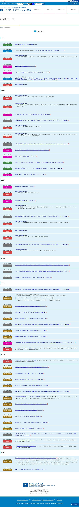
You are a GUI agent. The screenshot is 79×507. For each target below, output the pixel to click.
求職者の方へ (37, 9)
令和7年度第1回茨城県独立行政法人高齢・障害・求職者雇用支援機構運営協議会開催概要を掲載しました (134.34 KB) (42, 120)
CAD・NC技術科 (39, 50)
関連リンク (59, 500)
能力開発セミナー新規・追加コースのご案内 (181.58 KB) (28, 416)
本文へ (4, 1)
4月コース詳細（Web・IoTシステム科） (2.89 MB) (45, 79)
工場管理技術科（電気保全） (29, 78)
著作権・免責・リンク (49, 500)
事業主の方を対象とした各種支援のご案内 (26, 348)
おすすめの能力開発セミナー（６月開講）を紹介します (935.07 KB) (31, 318)
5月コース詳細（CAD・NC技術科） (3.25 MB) (54, 50)
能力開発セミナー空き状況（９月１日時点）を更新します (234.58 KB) (31, 404)
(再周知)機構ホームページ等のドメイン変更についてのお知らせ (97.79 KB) (32, 150)
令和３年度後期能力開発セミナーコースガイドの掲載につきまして (30, 396)
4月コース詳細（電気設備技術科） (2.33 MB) (56, 78)
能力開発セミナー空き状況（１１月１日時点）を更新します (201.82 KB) (32, 367)
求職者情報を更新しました (21, 55)
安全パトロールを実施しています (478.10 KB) (26, 156)
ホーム (1, 27)
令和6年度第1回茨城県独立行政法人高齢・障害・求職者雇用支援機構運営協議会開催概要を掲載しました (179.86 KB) (42, 216)
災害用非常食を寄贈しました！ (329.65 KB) (25, 66)
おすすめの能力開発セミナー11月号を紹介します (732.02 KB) (29, 373)
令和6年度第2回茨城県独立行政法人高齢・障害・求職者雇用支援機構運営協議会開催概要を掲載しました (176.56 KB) (42, 143)
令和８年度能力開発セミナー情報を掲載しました (26, 44)
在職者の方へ (49, 9)
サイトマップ (74, 3)
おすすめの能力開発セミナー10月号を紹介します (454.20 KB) (29, 379)
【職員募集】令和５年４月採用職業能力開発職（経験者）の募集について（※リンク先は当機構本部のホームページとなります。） (45, 342)
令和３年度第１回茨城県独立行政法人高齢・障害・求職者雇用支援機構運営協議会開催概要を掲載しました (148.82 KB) (42, 391)
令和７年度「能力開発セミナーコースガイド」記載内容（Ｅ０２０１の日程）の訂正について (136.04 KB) (39, 162)
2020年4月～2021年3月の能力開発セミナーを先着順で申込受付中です (31, 469)
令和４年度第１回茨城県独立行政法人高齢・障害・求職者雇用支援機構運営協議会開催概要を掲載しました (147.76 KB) (42, 289)
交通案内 (9, 3)
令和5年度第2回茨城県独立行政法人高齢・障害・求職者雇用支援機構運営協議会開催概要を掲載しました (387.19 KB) (42, 244)
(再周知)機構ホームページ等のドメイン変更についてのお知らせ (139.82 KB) (33, 114)
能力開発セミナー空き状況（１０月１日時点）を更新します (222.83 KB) (32, 385)
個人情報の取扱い (36, 500)
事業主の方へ (61, 9)
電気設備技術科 (18, 78)
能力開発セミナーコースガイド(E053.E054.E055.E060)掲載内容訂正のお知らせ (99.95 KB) (36, 458)
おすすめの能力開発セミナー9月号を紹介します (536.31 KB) (29, 410)
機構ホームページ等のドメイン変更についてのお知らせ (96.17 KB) (31, 312)
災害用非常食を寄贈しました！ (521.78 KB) (25, 200)
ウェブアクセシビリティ (23, 500)
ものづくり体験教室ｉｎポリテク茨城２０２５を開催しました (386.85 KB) (32, 72)
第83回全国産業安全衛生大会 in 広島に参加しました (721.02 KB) (30, 174)
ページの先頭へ (74, 504)
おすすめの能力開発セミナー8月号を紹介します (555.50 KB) (29, 428)
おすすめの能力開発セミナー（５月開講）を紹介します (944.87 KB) (31, 330)
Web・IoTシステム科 (40, 78)
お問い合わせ (4, 3)
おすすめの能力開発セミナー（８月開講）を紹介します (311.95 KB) (31, 306)
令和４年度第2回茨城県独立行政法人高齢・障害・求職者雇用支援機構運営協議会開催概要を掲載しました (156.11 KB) (42, 271)
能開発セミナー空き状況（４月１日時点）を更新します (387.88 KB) (31, 336)
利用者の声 (73, 9)
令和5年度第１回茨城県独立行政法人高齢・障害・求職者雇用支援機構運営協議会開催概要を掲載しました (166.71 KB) (42, 265)
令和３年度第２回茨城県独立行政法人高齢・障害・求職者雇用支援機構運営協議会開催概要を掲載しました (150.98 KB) (42, 324)
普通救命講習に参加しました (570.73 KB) (25, 186)
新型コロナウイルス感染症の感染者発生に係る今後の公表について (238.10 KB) (33, 277)
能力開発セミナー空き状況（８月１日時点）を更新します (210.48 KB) (31, 422)
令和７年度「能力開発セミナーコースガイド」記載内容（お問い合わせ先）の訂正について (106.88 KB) (39, 168)
